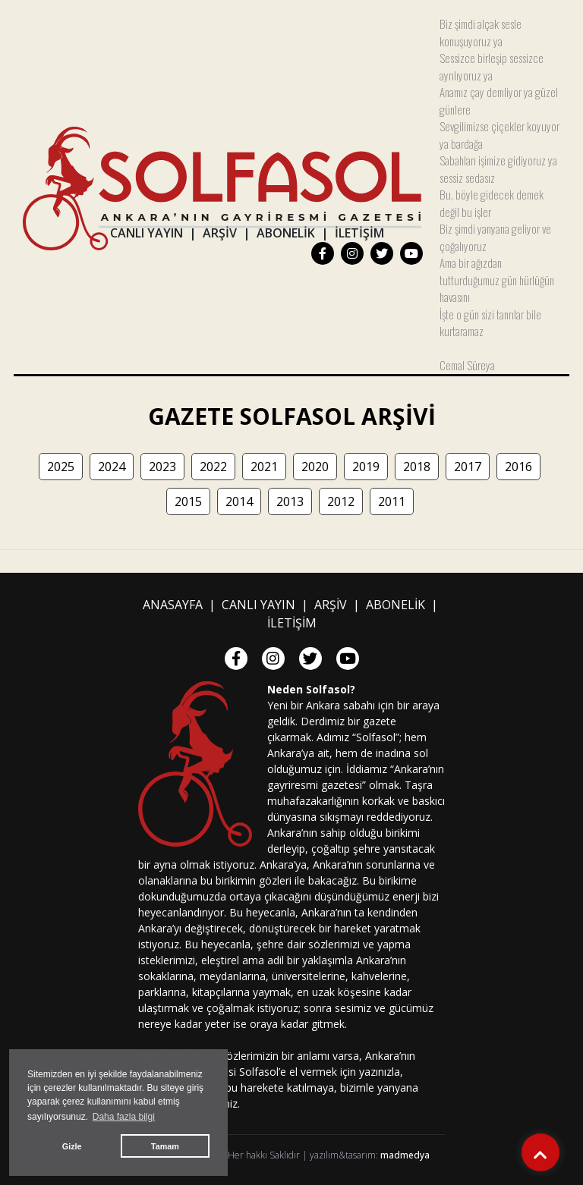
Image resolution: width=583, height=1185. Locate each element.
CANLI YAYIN (146, 233)
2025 (60, 466)
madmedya (405, 1155)
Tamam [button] (165, 1146)
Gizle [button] (72, 1146)
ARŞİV (220, 233)
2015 (188, 501)
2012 (341, 501)
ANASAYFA (173, 604)
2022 (213, 466)
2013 (290, 501)
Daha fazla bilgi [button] (124, 1116)
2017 (467, 466)
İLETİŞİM (359, 233)
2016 (518, 466)
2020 (315, 466)
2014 (239, 501)
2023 (162, 466)
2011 (391, 501)
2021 (264, 466)
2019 (366, 466)
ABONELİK (286, 233)
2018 (416, 466)
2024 (111, 466)
